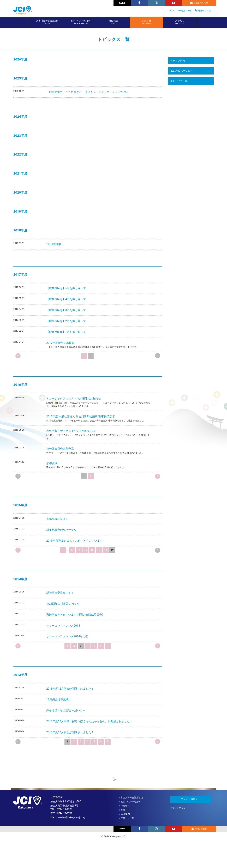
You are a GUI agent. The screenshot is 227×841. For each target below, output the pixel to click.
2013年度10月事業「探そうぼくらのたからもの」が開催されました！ (89, 721)
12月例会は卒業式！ (58, 699)
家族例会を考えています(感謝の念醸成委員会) (74, 614)
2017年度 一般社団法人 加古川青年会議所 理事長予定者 (80, 416)
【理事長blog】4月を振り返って (66, 299)
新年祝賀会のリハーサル (61, 529)
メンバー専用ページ (182, 10)
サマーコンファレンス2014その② (67, 636)
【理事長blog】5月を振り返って (66, 288)
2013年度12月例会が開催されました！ (70, 688)
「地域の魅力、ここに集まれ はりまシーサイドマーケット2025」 (87, 92)
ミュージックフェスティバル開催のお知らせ (73, 398)
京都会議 (51, 463)
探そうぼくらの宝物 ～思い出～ (65, 710)
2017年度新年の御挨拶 (60, 342)
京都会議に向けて (57, 519)
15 (85, 550)
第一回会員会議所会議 (60, 448)
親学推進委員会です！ (60, 592)
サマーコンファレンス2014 (63, 625)
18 (105, 550)
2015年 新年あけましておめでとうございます (74, 540)
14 (78, 550)
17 (98, 550)
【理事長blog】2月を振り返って (66, 321)
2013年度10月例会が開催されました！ (70, 732)
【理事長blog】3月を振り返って (66, 310)
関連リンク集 (204, 10)
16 (92, 550)
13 (72, 550)
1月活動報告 (54, 244)
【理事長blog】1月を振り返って (66, 331)
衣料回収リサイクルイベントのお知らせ (71, 430)
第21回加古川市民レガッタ (63, 603)
